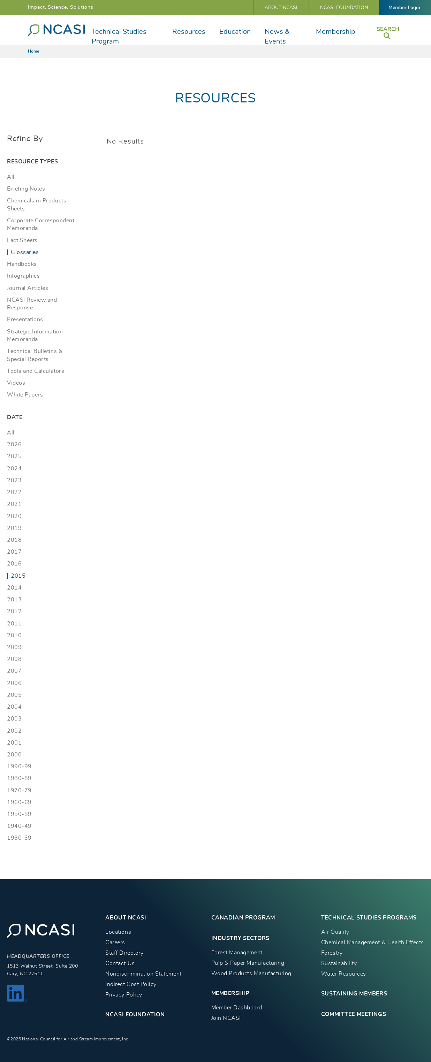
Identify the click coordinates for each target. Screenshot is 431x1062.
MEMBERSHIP (230, 993)
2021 (14, 504)
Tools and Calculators (35, 371)
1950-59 (19, 814)
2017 (14, 552)
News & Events (277, 36)
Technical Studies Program (119, 36)
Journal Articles (27, 288)
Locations (118, 932)
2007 (14, 671)
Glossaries (25, 252)
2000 (14, 754)
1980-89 (19, 778)
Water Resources (343, 974)
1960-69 (19, 802)
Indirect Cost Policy (131, 984)
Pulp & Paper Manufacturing (248, 963)
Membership (335, 31)
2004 (14, 707)
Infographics (23, 276)
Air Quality (335, 932)
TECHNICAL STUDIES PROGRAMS (369, 918)
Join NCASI (226, 1018)
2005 (14, 695)
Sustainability (339, 963)
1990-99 (19, 766)
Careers (115, 942)
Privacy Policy (123, 995)
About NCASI (281, 7)
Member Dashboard (236, 1007)
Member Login (404, 7)
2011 (14, 623)
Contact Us (120, 963)
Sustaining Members (354, 993)
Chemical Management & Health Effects (372, 942)
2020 (14, 516)
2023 (14, 480)
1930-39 (19, 838)
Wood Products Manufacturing (251, 973)
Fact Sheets (22, 240)
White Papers (25, 395)
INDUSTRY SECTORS (240, 938)
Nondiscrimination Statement (143, 974)
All (11, 177)
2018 (14, 540)
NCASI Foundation (344, 7)
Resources (188, 31)
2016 (14, 564)
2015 (18, 576)
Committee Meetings (353, 1014)
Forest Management (237, 952)
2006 (14, 683)
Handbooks (22, 264)
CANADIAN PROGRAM (243, 918)
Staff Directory (124, 953)
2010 (14, 635)
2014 (14, 588)
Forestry (331, 953)
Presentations (25, 319)
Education (235, 31)
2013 (14, 599)
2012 (14, 611)
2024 (14, 468)
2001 (14, 743)
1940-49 (19, 826)
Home (33, 51)
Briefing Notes (26, 189)
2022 (14, 492)
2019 (14, 528)
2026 (14, 444)
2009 (14, 647)
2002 (14, 731)
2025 (14, 456)
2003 (14, 719)
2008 (14, 659)
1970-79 (19, 790)
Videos (16, 383)
